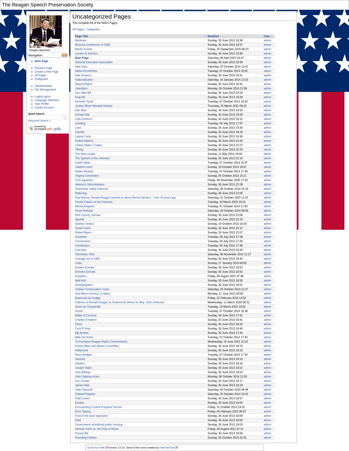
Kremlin (79, 132)
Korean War (82, 114)
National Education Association (94, 62)
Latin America (83, 119)
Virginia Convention (87, 175)
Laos (78, 127)
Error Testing (83, 411)
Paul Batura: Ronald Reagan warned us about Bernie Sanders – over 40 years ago (125, 197)
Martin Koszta (83, 49)
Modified (213, 36)
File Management (45, 89)
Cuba (78, 263)
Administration (43, 86)
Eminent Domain (85, 271)
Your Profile (42, 103)
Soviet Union (83, 228)
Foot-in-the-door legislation (91, 415)
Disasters (81, 276)
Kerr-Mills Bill (83, 92)
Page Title (81, 36)
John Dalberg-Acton (87, 376)
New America (83, 75)
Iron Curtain (82, 381)
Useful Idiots (82, 162)
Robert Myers (83, 232)
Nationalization (84, 79)
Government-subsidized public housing (99, 424)
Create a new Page (46, 71)
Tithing (79, 149)
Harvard (80, 359)
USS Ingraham (84, 180)
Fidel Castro (82, 398)
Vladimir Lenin (84, 167)
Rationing (81, 193)
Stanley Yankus (84, 223)
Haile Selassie (84, 389)
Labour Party (83, 136)
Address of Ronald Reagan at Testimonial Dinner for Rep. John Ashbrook (119, 302)
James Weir (82, 385)
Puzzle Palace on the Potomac (94, 202)
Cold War (81, 250)
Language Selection (47, 100)
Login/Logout (43, 96)
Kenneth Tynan (84, 101)
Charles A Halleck (86, 319)
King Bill (80, 97)
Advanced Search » (39, 120)
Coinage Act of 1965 (87, 258)
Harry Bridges (83, 354)
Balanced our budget (88, 298)
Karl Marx (81, 110)
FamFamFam (166, 447)
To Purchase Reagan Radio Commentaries (101, 341)
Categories (41, 79)
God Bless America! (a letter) (92, 293)
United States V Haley (88, 145)
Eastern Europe (84, 267)
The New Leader (85, 154)
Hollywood (81, 350)
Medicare (80, 40)
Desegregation (84, 284)
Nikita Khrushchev (86, 71)
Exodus (79, 402)
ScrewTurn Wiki (96, 447)
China (78, 324)
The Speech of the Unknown (92, 158)
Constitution (82, 245)
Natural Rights (84, 84)
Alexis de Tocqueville (88, 306)
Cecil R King (82, 328)
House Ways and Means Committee (97, 346)
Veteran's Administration (89, 184)
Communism (82, 241)
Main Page (41, 61)
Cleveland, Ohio (85, 254)
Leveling (80, 123)
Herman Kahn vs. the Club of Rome (96, 429)
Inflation (80, 363)
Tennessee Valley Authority (91, 188)
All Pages (40, 75)
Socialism (81, 236)
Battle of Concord (85, 315)
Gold (78, 420)
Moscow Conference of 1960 (92, 44)
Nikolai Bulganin (85, 206)
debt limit (80, 280)
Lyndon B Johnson (86, 53)
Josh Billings (82, 372)
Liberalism (81, 88)
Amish (79, 311)
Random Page (43, 68)
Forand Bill (81, 433)
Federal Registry (85, 394)
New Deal (81, 66)
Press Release (84, 210)
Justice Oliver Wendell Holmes (94, 106)
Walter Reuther (84, 171)
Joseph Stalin (83, 367)
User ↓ (268, 36)
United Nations (84, 140)
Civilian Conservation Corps (92, 289)
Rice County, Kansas (88, 215)
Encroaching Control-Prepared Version (98, 407)
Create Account (44, 107)
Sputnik (79, 219)
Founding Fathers (86, 437)
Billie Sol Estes (84, 337)
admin (267, 40)
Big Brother (82, 333)
